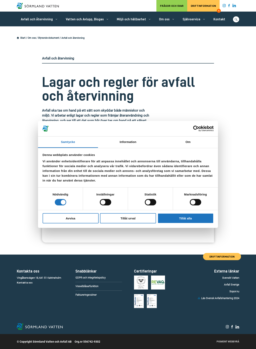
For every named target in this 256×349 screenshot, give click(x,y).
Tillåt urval (128, 218)
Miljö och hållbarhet (131, 19)
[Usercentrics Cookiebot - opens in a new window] (196, 129)
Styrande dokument (48, 38)
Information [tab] (128, 142)
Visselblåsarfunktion (86, 286)
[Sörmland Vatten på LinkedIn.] (234, 6)
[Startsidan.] (18, 38)
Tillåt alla (185, 218)
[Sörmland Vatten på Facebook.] (229, 6)
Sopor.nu (234, 291)
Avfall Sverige (231, 284)
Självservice (191, 19)
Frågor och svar (172, 5)
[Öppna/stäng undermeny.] (56, 19)
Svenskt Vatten (230, 277)
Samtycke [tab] (68, 142)
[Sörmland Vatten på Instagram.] (224, 6)
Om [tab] (187, 142)
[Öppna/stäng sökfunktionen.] (236, 19)
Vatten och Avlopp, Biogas (85, 19)
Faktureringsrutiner (86, 294)
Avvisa (70, 218)
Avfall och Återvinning (37, 19)
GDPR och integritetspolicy (90, 277)
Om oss (164, 19)
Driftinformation (205, 8)
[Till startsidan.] (40, 6)
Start (22, 38)
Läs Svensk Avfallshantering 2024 (220, 298)
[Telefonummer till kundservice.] (40, 282)
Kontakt (219, 19)
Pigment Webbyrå (228, 341)
